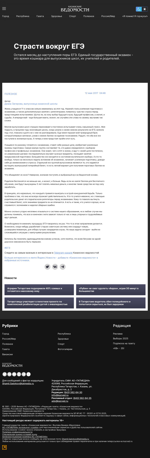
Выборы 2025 (120, 338)
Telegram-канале (63, 252)
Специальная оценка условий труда (19, 434)
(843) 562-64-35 (82, 398)
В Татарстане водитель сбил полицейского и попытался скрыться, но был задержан (104, 303)
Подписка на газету (124, 343)
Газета (40, 16)
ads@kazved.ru (60, 401)
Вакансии (7, 354)
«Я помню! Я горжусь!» (135, 16)
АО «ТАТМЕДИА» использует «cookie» (20, 427)
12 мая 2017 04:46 (95, 93)
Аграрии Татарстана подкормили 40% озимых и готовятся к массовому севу (34, 289)
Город (5, 16)
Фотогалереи (65, 349)
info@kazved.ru (60, 395)
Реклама (117, 333)
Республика (22, 16)
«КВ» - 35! (118, 348)
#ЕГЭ (7, 247)
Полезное (88, 16)
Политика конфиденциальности (17, 432)
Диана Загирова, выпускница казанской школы (30, 103)
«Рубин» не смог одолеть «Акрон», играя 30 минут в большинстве (108, 289)
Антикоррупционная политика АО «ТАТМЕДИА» (25, 436)
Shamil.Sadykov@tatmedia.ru (18, 383)
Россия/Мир (108, 16)
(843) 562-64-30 (73, 392)
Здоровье (56, 16)
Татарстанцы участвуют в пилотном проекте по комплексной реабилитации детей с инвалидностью (37, 303)
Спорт (72, 16)
